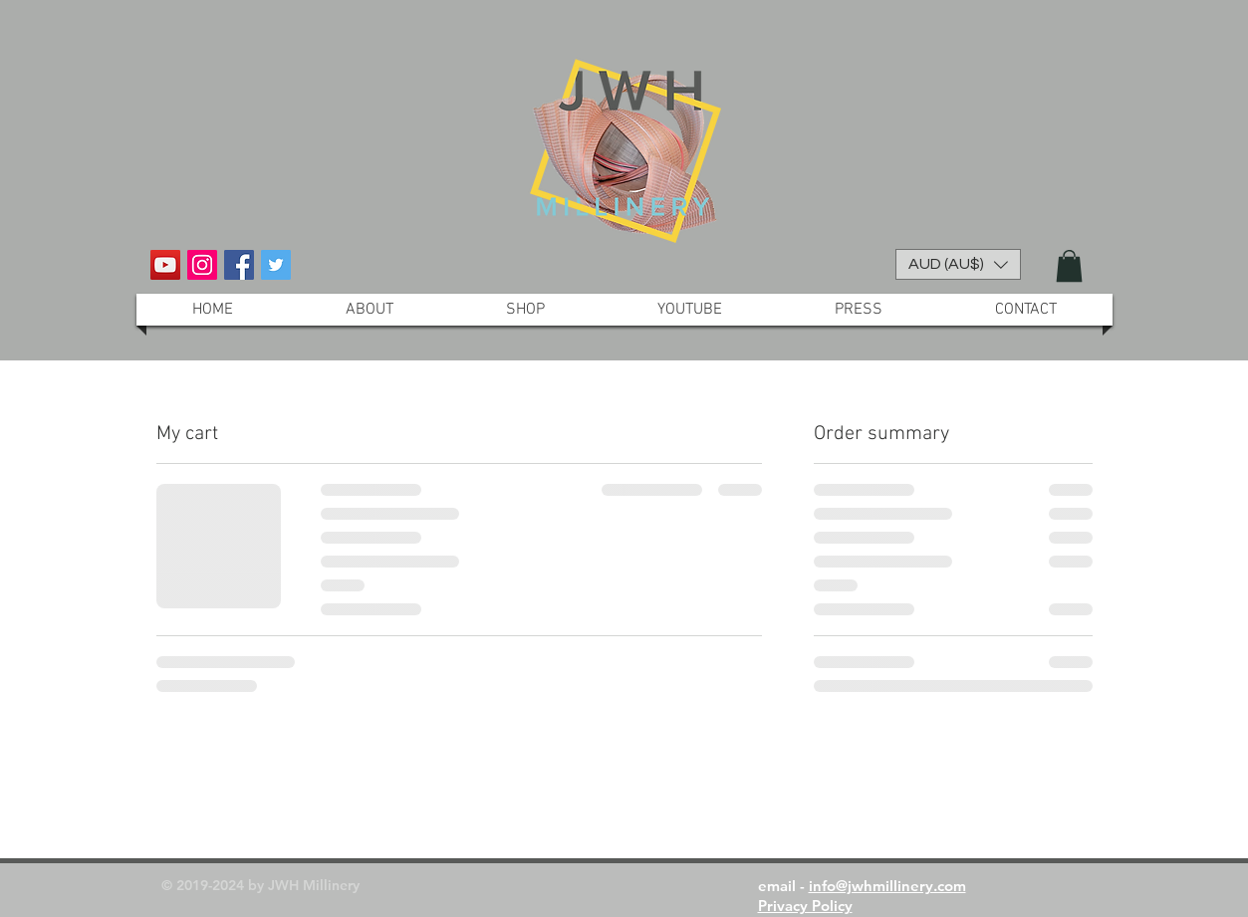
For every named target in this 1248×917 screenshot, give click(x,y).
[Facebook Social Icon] (239, 265)
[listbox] (958, 264)
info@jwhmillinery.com (887, 885)
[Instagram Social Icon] (202, 265)
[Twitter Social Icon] (276, 265)
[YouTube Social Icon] (165, 265)
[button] (958, 264)
